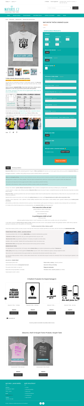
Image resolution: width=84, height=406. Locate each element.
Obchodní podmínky (29, 389)
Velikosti (47, 34)
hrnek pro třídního (31, 113)
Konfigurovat (13, 313)
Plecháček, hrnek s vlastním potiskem (52, 269)
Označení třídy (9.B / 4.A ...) (53, 92)
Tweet (13, 132)
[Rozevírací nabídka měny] (14, 1)
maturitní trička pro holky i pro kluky (23, 222)
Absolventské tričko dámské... (18, 367)
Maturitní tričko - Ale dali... (70, 305)
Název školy (50, 79)
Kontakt (26, 387)
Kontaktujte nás (28, 395)
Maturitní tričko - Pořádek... (14, 305)
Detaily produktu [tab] (16, 167)
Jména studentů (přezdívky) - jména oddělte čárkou (59, 117)
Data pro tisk (27, 391)
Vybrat (47, 52)
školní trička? (15, 260)
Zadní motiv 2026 (49, 140)
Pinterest (16, 132)
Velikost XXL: (58, 42)
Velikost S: (47, 37)
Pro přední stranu (49, 152)
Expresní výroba (49, 65)
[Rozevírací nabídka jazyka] (8, 1)
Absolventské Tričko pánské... (43, 367)
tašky (36, 113)
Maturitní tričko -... (51, 305)
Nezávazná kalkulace (29, 393)
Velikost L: (68, 37)
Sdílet (10, 132)
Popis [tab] (8, 167)
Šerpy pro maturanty (49, 267)
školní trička (27, 234)
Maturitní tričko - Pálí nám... (32, 305)
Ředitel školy (50, 111)
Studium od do (50, 98)
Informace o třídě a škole (54, 76)
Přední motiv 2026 (49, 133)
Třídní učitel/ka (51, 104)
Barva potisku (51, 58)
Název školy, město (52, 85)
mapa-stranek (28, 397)
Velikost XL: (47, 42)
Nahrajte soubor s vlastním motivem (54, 148)
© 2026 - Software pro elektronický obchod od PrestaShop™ (17, 403)
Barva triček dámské (53, 50)
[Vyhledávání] (59, 7)
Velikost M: (58, 37)
